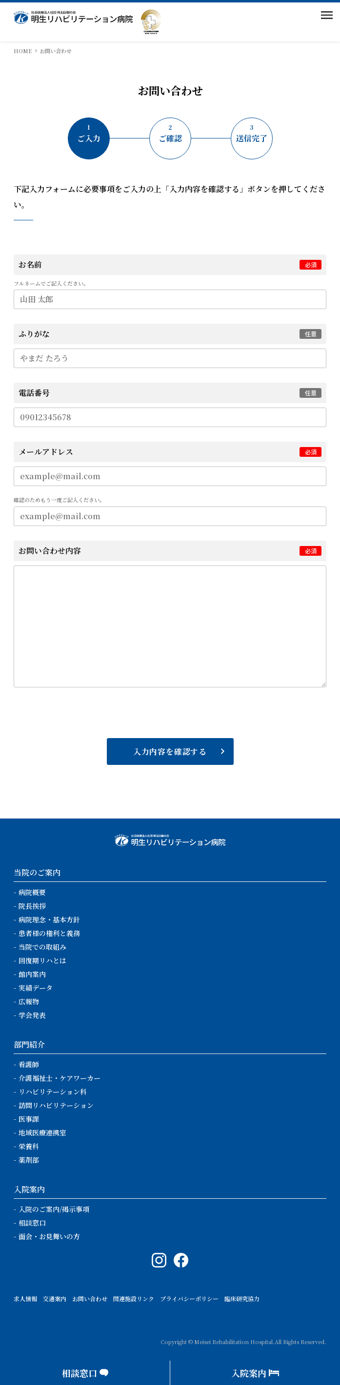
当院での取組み (42, 947)
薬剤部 (29, 1160)
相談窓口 (32, 1223)
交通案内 (54, 1298)
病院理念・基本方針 (49, 919)
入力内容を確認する (170, 751)
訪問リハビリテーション (56, 1105)
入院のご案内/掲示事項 (54, 1209)
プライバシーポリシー (189, 1298)
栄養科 (29, 1146)
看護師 (29, 1064)
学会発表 (32, 1015)
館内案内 (32, 974)
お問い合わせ (89, 1298)
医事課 (29, 1119)
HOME (23, 51)
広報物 (29, 1001)
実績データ (36, 988)
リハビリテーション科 (53, 1091)
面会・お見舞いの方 (49, 1236)
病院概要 (32, 892)
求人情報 (25, 1298)
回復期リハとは (42, 960)
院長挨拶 (32, 906)
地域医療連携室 (42, 1132)
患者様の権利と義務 (49, 933)
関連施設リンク (133, 1298)
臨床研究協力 (242, 1298)
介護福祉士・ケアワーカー (59, 1078)
